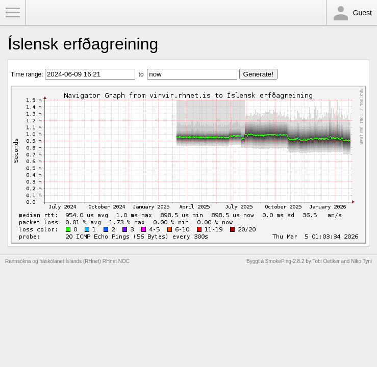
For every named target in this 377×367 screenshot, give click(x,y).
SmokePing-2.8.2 (285, 261)
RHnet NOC (116, 261)
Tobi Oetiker (325, 261)
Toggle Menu (13, 12)
